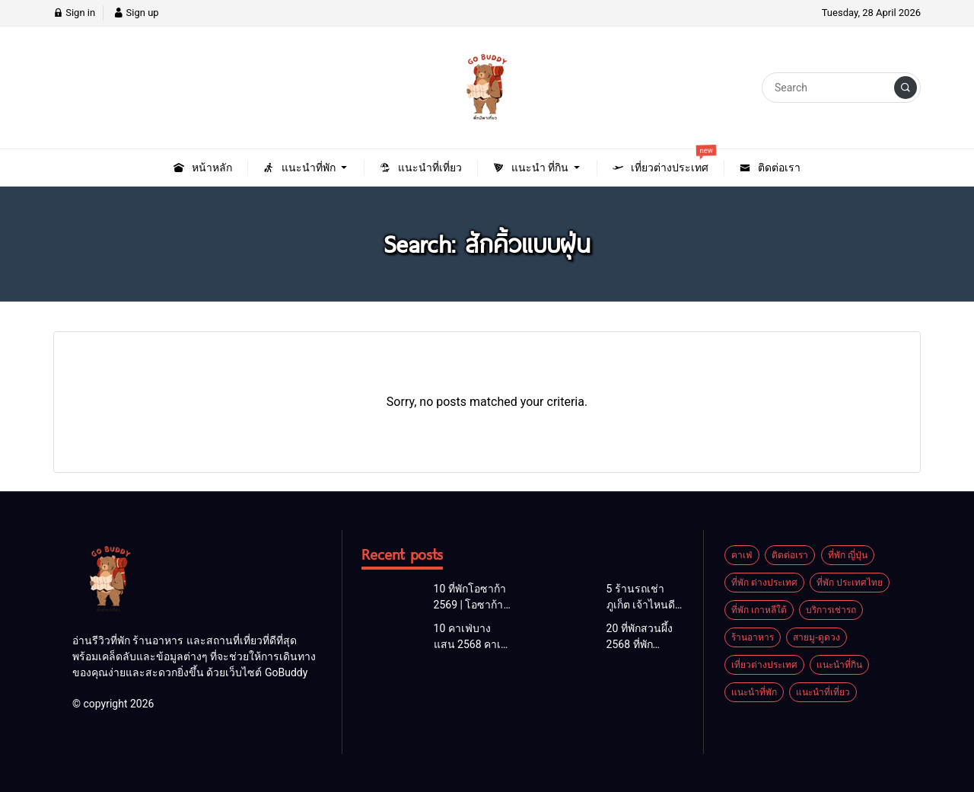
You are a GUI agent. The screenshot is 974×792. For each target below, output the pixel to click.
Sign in (74, 12)
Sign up (135, 12)
